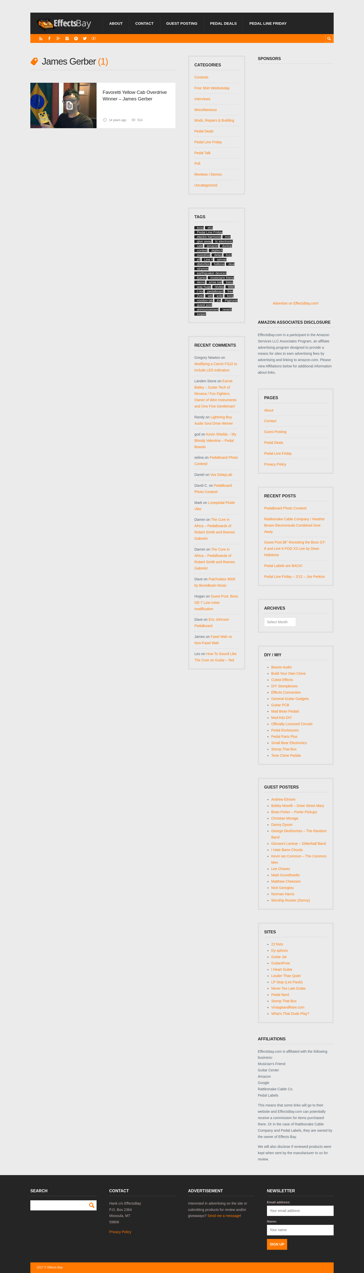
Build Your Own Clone (288, 673)
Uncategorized (205, 185)
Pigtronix (231, 300)
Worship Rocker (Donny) (290, 900)
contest (202, 250)
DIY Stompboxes (284, 686)
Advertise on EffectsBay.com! (296, 303)
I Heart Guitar (281, 969)
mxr (228, 236)
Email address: (278, 1202)
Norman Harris (282, 894)
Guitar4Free (280, 963)
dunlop (227, 246)
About (116, 23)
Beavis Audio (281, 667)
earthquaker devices (211, 273)
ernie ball (215, 282)
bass (229, 282)
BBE (231, 286)
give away (204, 241)
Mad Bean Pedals (285, 711)
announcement (208, 309)
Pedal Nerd (280, 995)
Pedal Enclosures (285, 730)
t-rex (200, 291)
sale (200, 246)
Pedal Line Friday (268, 23)
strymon (203, 268)
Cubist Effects (282, 680)
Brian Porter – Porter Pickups (294, 812)
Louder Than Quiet (286, 976)
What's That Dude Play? (290, 1014)
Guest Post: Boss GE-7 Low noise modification (216, 602)
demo (201, 282)
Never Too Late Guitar (288, 988)
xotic (220, 295)
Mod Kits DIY (281, 718)
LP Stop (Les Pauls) (287, 982)
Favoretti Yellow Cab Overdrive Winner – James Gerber (135, 95)
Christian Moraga (284, 818)
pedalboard (215, 291)
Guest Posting (181, 23)
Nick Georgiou (282, 888)
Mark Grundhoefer (285, 875)
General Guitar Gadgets (290, 699)
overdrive (203, 255)
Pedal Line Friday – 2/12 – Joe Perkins (294, 577)
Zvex (200, 295)
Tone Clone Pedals (286, 755)
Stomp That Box (284, 749)
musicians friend (222, 277)
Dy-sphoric (279, 951)
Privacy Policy (275, 464)
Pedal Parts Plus (284, 737)
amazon (212, 246)
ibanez (202, 277)
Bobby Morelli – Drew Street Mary (297, 806)
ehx (210, 227)
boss (200, 227)
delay (218, 255)
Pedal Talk (202, 153)
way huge (204, 286)
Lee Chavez (280, 869)
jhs (219, 300)
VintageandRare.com (287, 1007)
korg (230, 295)
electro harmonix (209, 236)
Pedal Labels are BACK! (283, 566)
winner (221, 259)
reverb (227, 309)
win (210, 295)
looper (201, 314)
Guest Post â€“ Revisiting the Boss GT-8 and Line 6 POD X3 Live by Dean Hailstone (295, 548)
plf (198, 259)
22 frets (277, 944)
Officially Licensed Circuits (291, 724)
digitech (217, 250)
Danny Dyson (281, 825)
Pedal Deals (223, 23)
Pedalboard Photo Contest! (285, 508)
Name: (272, 1221)
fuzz (229, 255)
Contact (144, 23)
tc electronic (224, 241)
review (219, 286)
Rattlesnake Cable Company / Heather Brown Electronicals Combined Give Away (294, 525)
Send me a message (224, 1216)
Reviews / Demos (208, 174)
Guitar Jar (279, 957)
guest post (204, 305)
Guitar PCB (280, 705)
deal (232, 264)
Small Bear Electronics (289, 743)
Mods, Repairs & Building (214, 120)
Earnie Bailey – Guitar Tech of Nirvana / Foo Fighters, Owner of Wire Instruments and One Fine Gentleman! (215, 393)
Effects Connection (286, 692)
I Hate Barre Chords (287, 850)
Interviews (202, 99)
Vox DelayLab (221, 475)
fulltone (219, 264)
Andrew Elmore (283, 799)
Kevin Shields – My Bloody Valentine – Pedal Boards (215, 440)
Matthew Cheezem (286, 881)
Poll (197, 163)
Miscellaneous (205, 110)
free (230, 291)
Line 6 (208, 259)
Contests (201, 77)
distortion (203, 264)
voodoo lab (205, 300)
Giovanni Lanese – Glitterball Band (298, 844)
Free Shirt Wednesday (212, 88)
